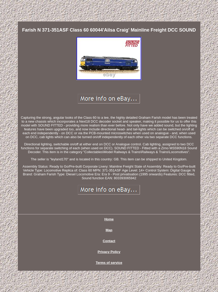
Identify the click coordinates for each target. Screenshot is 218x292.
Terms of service (109, 263)
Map (109, 230)
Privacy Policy (108, 252)
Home (109, 219)
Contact (109, 241)
